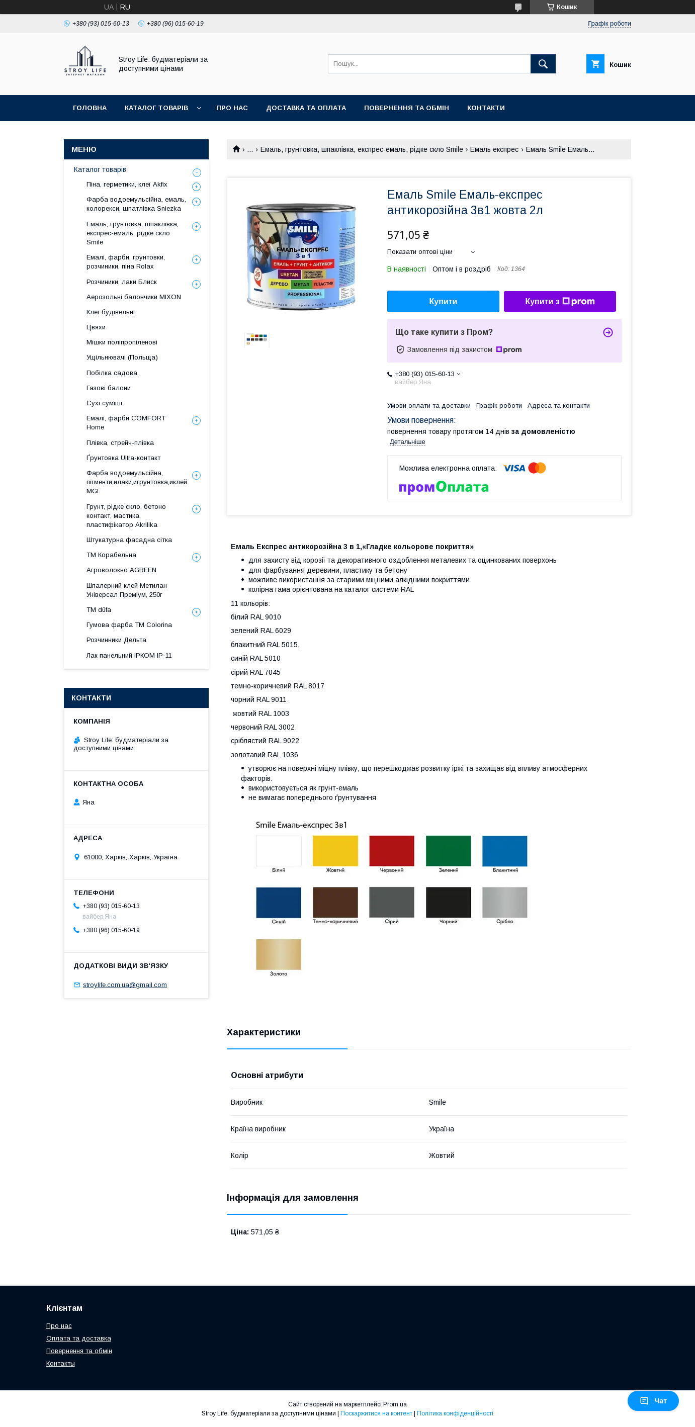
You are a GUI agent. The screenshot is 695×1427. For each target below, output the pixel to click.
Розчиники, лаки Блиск (121, 282)
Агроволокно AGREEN (121, 570)
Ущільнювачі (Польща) (122, 357)
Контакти (486, 108)
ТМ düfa (98, 609)
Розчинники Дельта (116, 640)
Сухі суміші (104, 403)
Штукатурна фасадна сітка (129, 540)
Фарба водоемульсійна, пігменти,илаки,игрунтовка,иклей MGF (136, 482)
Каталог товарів (156, 108)
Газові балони (108, 388)
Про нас (232, 108)
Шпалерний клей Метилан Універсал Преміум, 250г (126, 590)
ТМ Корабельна (111, 555)
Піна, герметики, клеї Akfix (126, 184)
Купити (443, 301)
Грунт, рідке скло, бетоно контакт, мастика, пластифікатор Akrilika (126, 515)
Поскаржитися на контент (376, 1413)
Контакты (60, 1363)
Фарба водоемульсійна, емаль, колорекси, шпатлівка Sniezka (136, 204)
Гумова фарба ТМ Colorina (129, 625)
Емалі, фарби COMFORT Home (125, 422)
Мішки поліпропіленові (121, 342)
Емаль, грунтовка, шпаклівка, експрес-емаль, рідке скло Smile (361, 149)
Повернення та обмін (406, 108)
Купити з (559, 301)
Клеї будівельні (110, 312)
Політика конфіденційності (455, 1413)
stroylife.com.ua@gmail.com (125, 985)
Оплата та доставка (78, 1338)
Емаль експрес (494, 149)
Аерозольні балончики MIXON (133, 297)
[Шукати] (543, 63)
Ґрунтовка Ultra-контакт (123, 458)
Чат (653, 1400)
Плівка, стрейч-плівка (120, 443)
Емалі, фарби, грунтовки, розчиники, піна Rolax (125, 261)
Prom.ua (395, 1404)
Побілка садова (111, 373)
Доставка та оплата (306, 108)
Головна (90, 108)
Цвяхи (96, 327)
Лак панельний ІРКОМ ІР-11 (129, 655)
